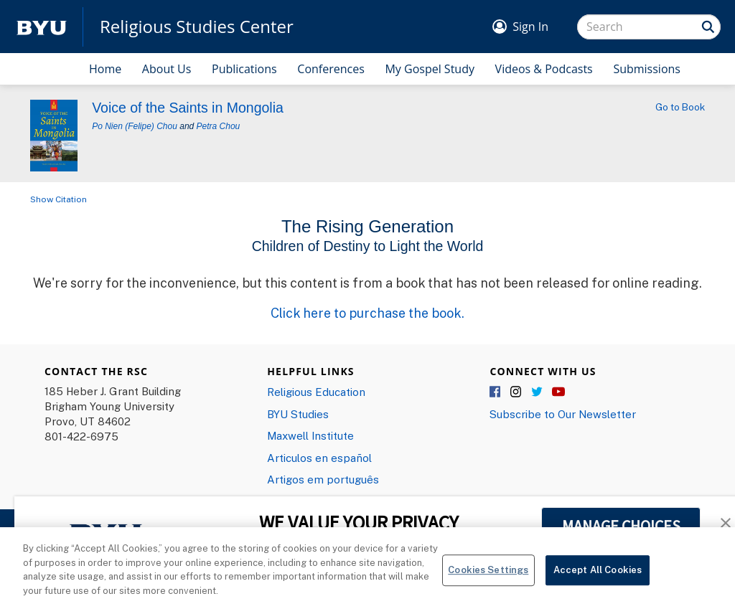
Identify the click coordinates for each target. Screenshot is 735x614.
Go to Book (680, 107)
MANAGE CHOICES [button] (621, 526)
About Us (167, 69)
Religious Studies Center (197, 26)
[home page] (42, 27)
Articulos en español (319, 457)
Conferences (331, 69)
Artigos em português (323, 479)
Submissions (646, 69)
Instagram (516, 392)
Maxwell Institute (310, 435)
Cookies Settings (488, 576)
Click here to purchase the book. (367, 313)
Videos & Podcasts (544, 69)
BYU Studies (298, 413)
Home (105, 69)
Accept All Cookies (597, 576)
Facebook (496, 392)
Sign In (530, 26)
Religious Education (316, 391)
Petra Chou (218, 126)
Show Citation (58, 199)
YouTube (558, 392)
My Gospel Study (429, 69)
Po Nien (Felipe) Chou (134, 126)
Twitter (537, 392)
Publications (244, 69)
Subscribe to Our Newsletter (563, 413)
